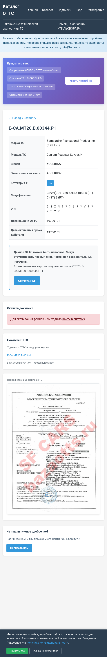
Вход (79, 10)
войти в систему (73, 319)
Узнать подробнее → (82, 80)
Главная (32, 10)
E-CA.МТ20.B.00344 (19, 355)
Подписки (64, 10)
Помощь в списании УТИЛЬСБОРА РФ (71, 26)
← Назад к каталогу (22, 118)
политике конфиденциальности (47, 642)
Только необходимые (45, 650)
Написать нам (19, 548)
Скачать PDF (27, 281)
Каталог (47, 10)
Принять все (17, 650)
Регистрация (95, 10)
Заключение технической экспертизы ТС (20, 26)
